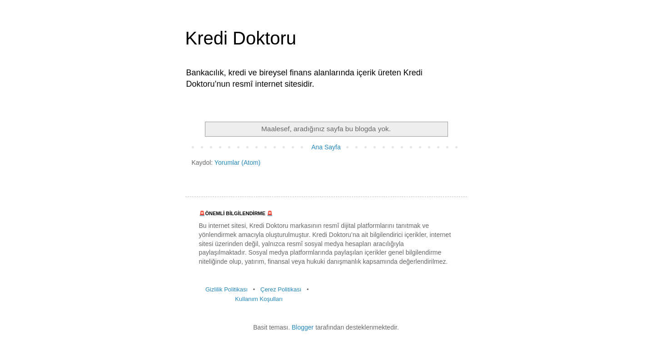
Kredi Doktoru (241, 38)
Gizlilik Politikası (226, 289)
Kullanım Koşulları (259, 299)
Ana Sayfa (326, 147)
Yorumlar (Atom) (237, 162)
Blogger (303, 327)
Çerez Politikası (280, 289)
